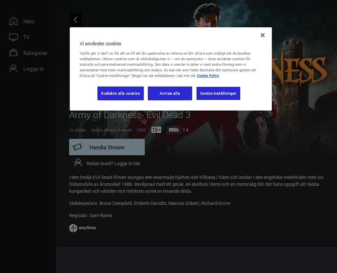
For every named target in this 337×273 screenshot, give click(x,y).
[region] (171, 69)
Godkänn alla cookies (120, 93)
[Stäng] (262, 35)
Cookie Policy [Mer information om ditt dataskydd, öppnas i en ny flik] (208, 75)
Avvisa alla (170, 93)
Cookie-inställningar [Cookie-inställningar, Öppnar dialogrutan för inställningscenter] (218, 93)
